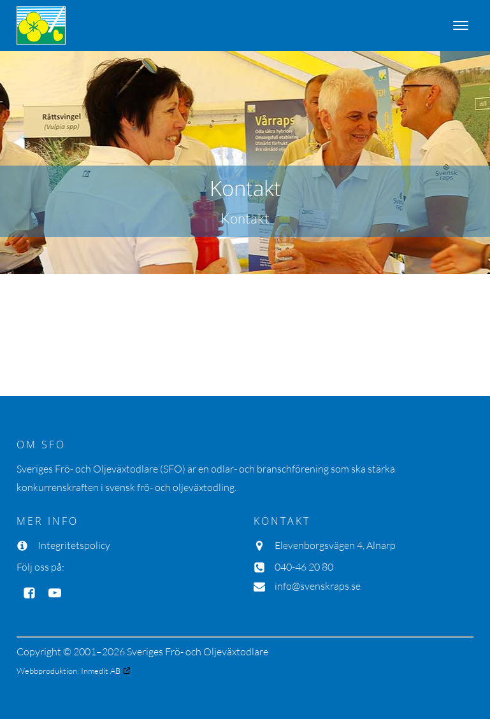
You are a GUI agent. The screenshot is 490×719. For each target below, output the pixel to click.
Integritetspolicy (74, 545)
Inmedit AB (100, 671)
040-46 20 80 (304, 566)
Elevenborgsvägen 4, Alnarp (335, 545)
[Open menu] (460, 25)
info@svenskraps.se (318, 586)
